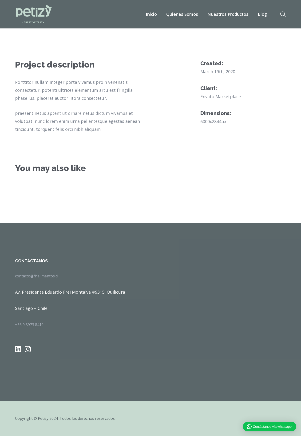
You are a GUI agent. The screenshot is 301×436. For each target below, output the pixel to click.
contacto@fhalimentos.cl (36, 276)
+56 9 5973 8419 (29, 324)
